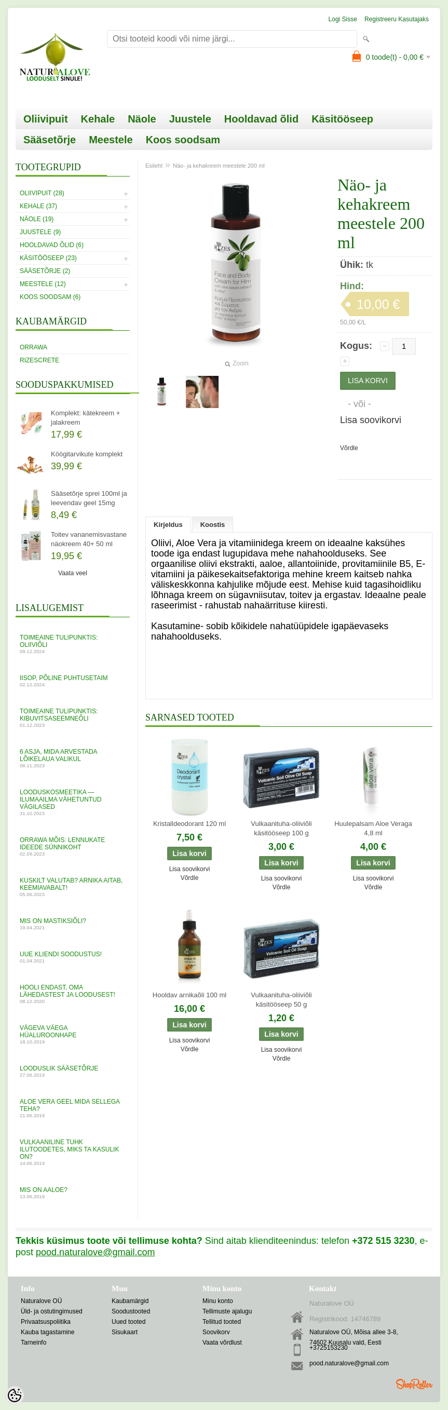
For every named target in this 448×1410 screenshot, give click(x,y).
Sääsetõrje (49, 139)
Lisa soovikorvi (370, 420)
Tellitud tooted (221, 1321)
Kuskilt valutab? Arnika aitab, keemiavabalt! (73, 887)
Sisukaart (125, 1332)
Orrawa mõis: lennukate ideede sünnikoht (73, 846)
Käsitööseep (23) (48, 258)
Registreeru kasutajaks (396, 19)
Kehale (98, 119)
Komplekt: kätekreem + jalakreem (85, 417)
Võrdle (349, 448)
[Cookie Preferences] (14, 1395)
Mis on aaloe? (73, 1192)
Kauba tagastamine (47, 1332)
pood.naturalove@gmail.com (349, 1363)
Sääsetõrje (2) (45, 271)
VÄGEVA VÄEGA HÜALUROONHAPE (73, 1034)
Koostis (212, 524)
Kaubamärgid (130, 1301)
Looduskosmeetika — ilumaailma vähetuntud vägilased (73, 802)
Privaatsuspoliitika (46, 1321)
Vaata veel (72, 573)
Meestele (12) (43, 284)
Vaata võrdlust (222, 1342)
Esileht (153, 165)
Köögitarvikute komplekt (87, 454)
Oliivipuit (45, 119)
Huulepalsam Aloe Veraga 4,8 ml (373, 828)
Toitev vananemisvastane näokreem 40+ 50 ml (89, 539)
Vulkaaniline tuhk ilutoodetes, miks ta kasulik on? (73, 1152)
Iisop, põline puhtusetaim (73, 680)
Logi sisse (343, 19)
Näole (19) (36, 219)
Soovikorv (216, 1332)
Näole (142, 119)
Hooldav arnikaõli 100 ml (189, 995)
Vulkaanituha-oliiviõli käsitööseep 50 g (281, 999)
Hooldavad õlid (261, 119)
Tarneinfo (33, 1342)
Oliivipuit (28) (42, 193)
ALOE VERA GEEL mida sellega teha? (73, 1108)
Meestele (111, 139)
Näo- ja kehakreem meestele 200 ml (219, 165)
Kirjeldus (168, 524)
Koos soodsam (183, 139)
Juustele (190, 119)
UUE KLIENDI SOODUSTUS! (73, 957)
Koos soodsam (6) (50, 297)
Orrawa (33, 347)
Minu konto (217, 1301)
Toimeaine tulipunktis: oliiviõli (73, 644)
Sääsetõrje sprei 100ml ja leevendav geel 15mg (89, 498)
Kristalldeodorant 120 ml (189, 824)
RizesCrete (39, 360)
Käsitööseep (342, 119)
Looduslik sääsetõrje (73, 1071)
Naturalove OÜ (41, 1301)
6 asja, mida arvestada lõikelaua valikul (73, 758)
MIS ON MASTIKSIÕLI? (73, 923)
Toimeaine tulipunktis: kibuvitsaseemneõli (73, 718)
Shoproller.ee (414, 1384)
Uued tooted (128, 1321)
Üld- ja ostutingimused (52, 1311)
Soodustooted (131, 1311)
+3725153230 (328, 1347)
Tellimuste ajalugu (227, 1311)
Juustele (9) (40, 232)
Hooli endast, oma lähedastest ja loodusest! (73, 994)
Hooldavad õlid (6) (52, 245)
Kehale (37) (38, 206)
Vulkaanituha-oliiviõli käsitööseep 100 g (281, 828)
